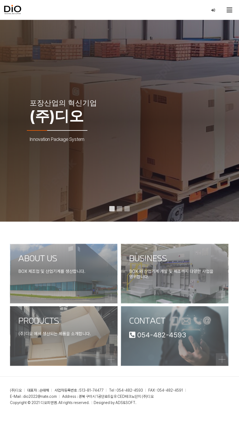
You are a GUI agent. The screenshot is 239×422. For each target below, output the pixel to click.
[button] (112, 208)
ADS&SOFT (125, 402)
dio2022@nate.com (40, 396)
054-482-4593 (130, 390)
